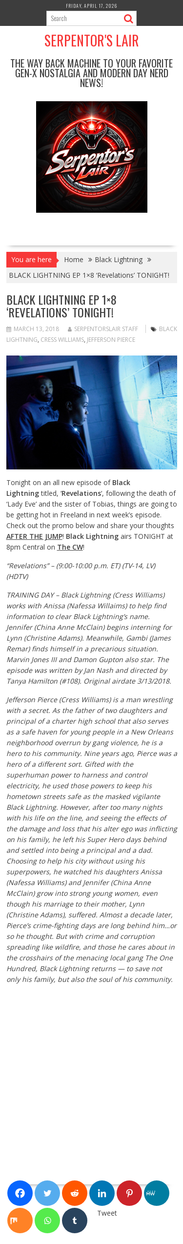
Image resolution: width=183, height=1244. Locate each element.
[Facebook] (20, 1193)
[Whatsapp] (47, 1220)
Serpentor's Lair (91, 40)
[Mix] (20, 1220)
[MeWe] (156, 1193)
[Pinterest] (129, 1193)
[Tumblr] (74, 1220)
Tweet (107, 1213)
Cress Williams (62, 339)
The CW (70, 547)
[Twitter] (47, 1193)
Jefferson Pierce (111, 339)
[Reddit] (74, 1193)
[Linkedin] (102, 1193)
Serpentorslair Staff (103, 329)
